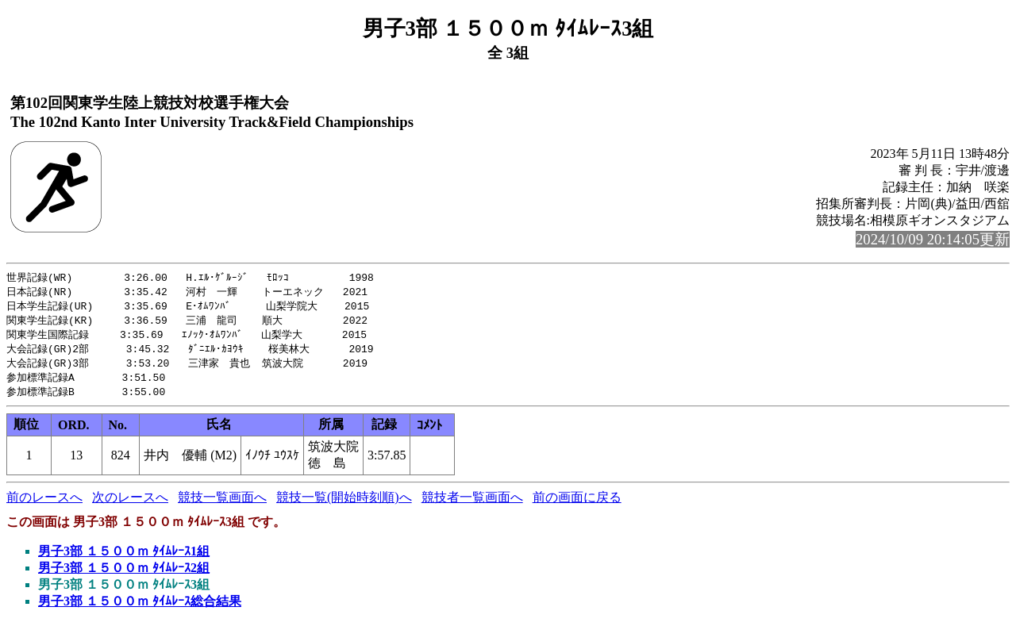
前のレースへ (44, 504)
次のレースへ (130, 504)
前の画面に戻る (577, 504)
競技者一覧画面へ (472, 504)
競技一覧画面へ (222, 504)
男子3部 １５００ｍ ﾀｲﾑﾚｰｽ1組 (124, 558)
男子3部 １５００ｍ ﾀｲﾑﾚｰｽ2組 (124, 575)
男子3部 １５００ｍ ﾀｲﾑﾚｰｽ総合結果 (139, 608)
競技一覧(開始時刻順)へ (344, 504)
